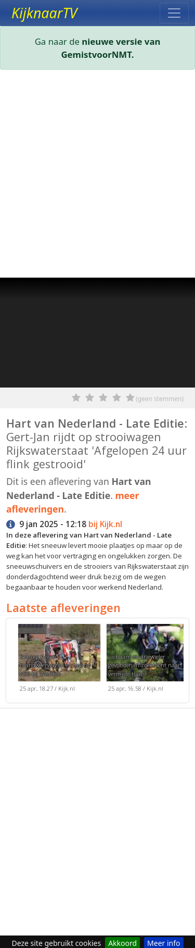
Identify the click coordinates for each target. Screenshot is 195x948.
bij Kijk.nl (105, 524)
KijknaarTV (44, 13)
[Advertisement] (97, 175)
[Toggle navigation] (174, 13)
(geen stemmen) (160, 398)
